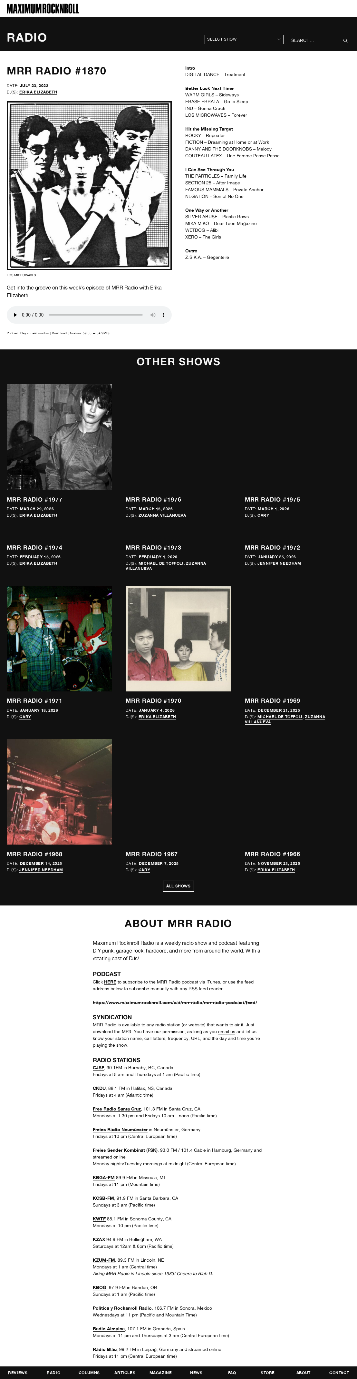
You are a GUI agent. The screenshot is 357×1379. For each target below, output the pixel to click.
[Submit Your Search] (345, 40)
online (215, 1349)
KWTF (99, 1218)
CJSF (98, 1067)
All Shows (178, 886)
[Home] (43, 12)
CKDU (99, 1088)
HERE (110, 981)
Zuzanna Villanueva (162, 515)
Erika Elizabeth (38, 92)
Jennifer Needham (279, 563)
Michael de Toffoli (161, 563)
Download (59, 333)
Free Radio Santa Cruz (117, 1108)
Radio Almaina (109, 1328)
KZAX (99, 1239)
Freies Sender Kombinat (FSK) (125, 1150)
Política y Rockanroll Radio (122, 1308)
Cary (263, 515)
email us (226, 1031)
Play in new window (34, 333)
